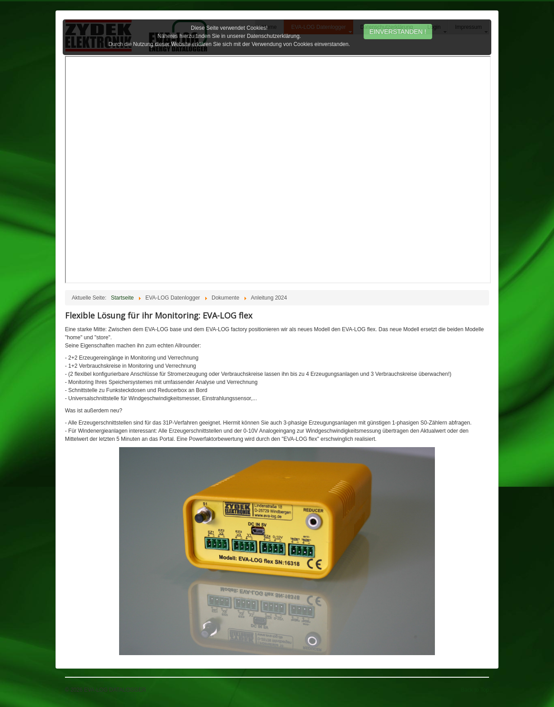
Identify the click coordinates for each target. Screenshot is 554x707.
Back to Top (475, 690)
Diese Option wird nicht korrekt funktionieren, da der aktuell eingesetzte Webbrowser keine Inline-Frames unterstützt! (278, 169)
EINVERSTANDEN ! (397, 31)
